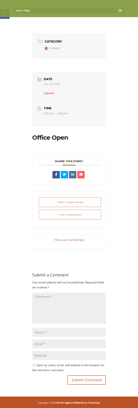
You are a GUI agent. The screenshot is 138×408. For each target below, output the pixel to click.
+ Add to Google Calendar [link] (70, 202)
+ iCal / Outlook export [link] (70, 214)
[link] (56, 174)
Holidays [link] (52, 48)
